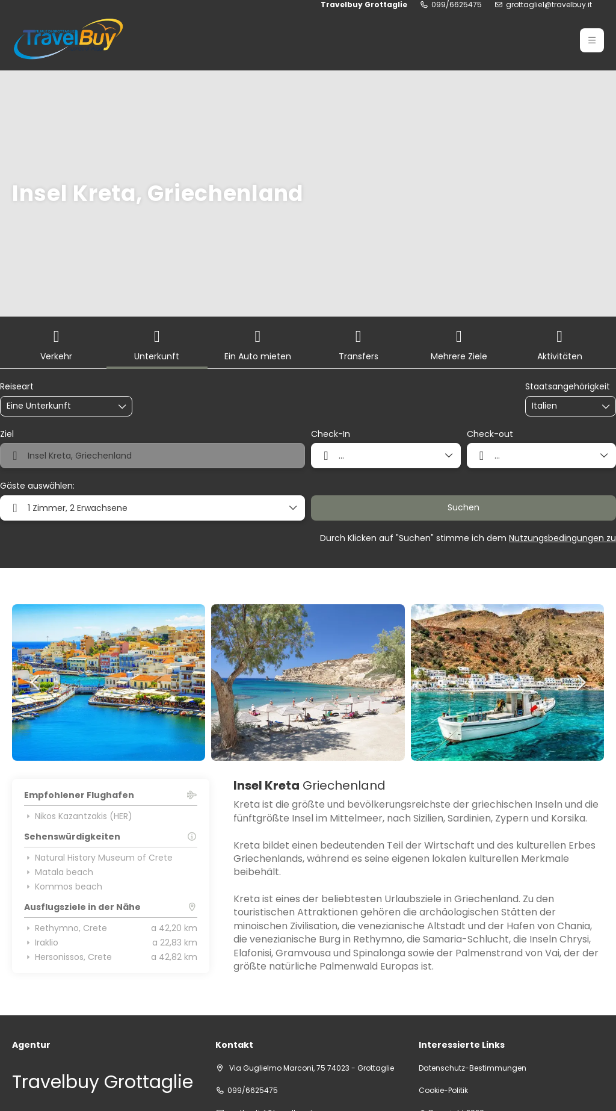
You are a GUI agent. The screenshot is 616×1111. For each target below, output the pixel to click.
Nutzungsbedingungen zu (562, 538)
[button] (36, 682)
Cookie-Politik (443, 1090)
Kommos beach (63, 886)
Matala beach (58, 872)
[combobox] (562, 406)
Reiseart (17, 386)
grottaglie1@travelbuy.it (549, 5)
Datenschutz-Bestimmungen (472, 1068)
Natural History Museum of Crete (98, 857)
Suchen (463, 507)
